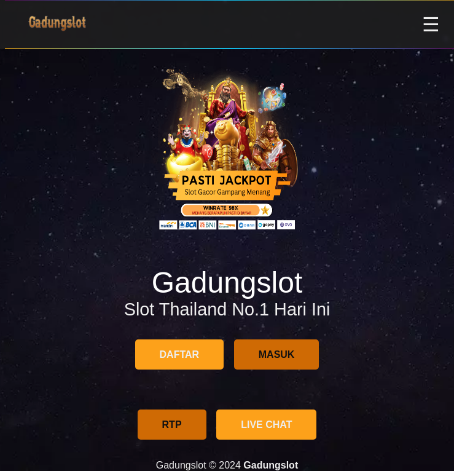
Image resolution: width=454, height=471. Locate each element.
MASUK (277, 354)
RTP (172, 424)
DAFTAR (180, 354)
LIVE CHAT (266, 424)
